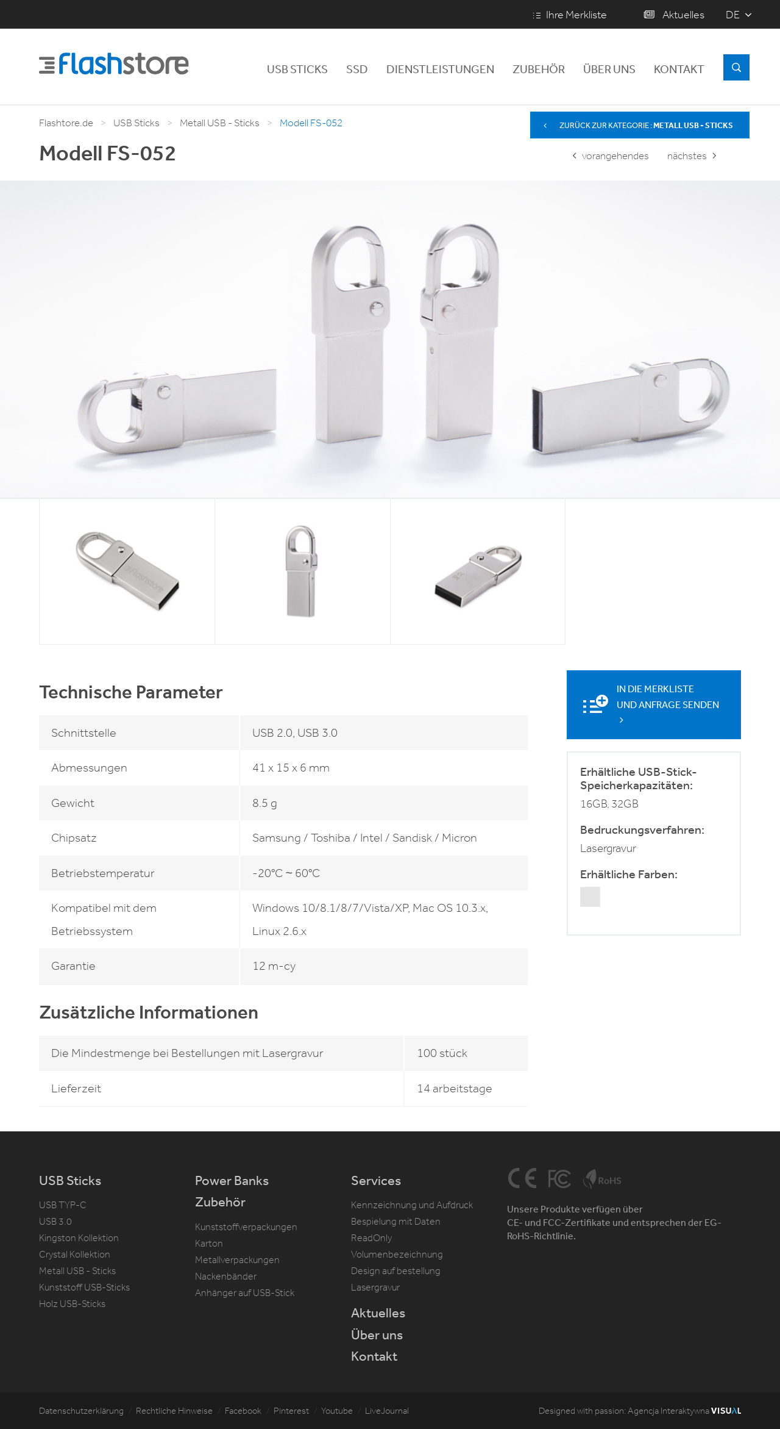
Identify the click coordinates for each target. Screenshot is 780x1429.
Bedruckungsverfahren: (642, 829)
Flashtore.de (66, 122)
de (733, 14)
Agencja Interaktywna (684, 1410)
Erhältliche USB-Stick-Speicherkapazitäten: (638, 777)
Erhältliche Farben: (629, 873)
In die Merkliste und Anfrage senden (668, 703)
